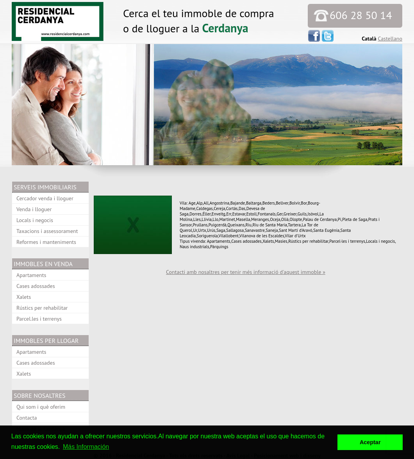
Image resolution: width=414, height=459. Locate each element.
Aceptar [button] (370, 442)
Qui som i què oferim (40, 406)
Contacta (26, 417)
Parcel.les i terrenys (39, 318)
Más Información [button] (86, 446)
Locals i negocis (34, 220)
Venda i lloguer (34, 209)
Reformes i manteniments (46, 241)
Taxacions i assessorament (47, 231)
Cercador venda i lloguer (44, 198)
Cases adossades (35, 286)
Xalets (23, 296)
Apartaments (31, 275)
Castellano (390, 38)
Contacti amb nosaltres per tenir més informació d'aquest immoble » (245, 271)
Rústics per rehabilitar (42, 307)
